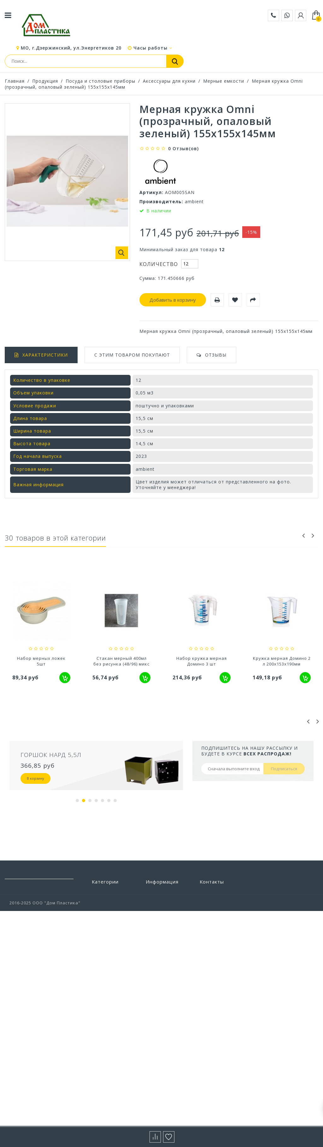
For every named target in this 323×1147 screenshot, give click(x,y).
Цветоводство (108, 1090)
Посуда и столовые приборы (100, 81)
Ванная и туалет (111, 911)
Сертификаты (161, 987)
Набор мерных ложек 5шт (121, 661)
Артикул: (151, 192)
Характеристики (45, 355)
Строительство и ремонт (111, 1011)
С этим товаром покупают (132, 355)
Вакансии (156, 1011)
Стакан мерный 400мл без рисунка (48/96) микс (201, 661)
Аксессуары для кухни (169, 81)
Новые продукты (165, 911)
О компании (159, 958)
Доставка (156, 940)
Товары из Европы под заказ (113, 1040)
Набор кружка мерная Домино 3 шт (281, 661)
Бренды (154, 893)
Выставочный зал (166, 1021)
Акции (153, 968)
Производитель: (161, 201)
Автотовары (106, 893)
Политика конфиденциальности (171, 999)
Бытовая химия (109, 902)
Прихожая (103, 989)
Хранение (103, 1081)
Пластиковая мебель (106, 933)
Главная (15, 81)
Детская (101, 921)
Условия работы (164, 949)
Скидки (154, 902)
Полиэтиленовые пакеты (111, 947)
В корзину (35, 778)
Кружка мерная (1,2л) (41, 658)
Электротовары (110, 1100)
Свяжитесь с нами (166, 930)
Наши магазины (164, 921)
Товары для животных (105, 1025)
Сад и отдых (106, 999)
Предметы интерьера (104, 977)
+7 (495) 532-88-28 (219, 928)
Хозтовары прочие (114, 1071)
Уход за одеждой (111, 1062)
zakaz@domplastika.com (227, 919)
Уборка (100, 1052)
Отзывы (215, 355)
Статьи (154, 977)
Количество (158, 264)
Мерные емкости (223, 81)
